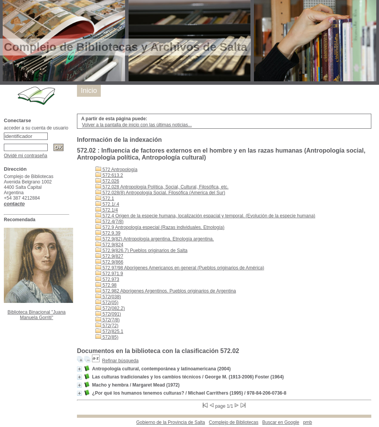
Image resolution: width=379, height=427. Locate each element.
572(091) (108, 314)
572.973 (107, 279)
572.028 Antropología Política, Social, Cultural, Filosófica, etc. (162, 187)
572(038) (108, 296)
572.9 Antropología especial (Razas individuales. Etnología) (159, 227)
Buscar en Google (280, 422)
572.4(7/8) (109, 221)
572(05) (107, 302)
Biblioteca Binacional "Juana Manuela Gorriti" (36, 314)
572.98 (106, 285)
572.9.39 (107, 233)
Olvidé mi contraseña (25, 155)
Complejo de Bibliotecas (234, 422)
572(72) (107, 325)
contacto (14, 204)
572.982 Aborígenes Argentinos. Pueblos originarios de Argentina (165, 291)
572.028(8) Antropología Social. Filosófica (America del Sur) (160, 192)
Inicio (89, 90)
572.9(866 (109, 262)
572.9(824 (109, 244)
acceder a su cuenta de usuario (36, 128)
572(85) (107, 337)
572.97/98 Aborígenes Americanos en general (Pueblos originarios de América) (179, 268)
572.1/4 (106, 210)
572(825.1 (109, 331)
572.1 (104, 198)
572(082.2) (110, 308)
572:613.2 (109, 175)
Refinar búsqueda (120, 360)
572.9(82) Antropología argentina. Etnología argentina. (154, 239)
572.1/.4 (107, 204)
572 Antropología (116, 169)
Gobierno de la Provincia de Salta (170, 422)
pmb (307, 422)
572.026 (107, 181)
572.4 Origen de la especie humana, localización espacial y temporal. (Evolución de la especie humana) (205, 216)
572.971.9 (109, 273)
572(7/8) (107, 320)
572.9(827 (109, 256)
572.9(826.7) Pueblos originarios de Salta (141, 250)
